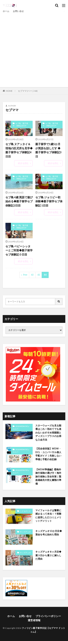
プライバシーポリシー (48, 616)
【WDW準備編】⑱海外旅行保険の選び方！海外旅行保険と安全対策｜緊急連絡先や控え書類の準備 (48, 476)
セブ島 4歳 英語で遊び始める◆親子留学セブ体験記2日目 (19, 201)
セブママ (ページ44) (28, 91)
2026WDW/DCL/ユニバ (21, 427)
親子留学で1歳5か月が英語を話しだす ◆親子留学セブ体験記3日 (48, 150)
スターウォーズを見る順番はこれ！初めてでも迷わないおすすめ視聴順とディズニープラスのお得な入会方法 (48, 432)
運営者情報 (34, 620)
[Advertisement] (34, 49)
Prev (25, 274)
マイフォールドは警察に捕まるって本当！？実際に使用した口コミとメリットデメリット (48, 515)
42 (32, 274)
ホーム (6, 11)
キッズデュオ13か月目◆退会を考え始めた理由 (48, 533)
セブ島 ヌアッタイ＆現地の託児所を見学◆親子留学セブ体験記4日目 (19, 150)
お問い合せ (18, 11)
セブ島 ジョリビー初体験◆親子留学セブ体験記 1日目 (49, 201)
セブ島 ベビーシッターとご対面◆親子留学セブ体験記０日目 (19, 250)
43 (38, 274)
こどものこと (25, 511)
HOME (9, 91)
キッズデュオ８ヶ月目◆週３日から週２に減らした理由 (48, 555)
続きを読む (23, 163)
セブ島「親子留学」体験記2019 (20, 124)
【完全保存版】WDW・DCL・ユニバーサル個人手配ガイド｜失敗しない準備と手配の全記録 (48, 454)
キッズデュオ (25, 532)
